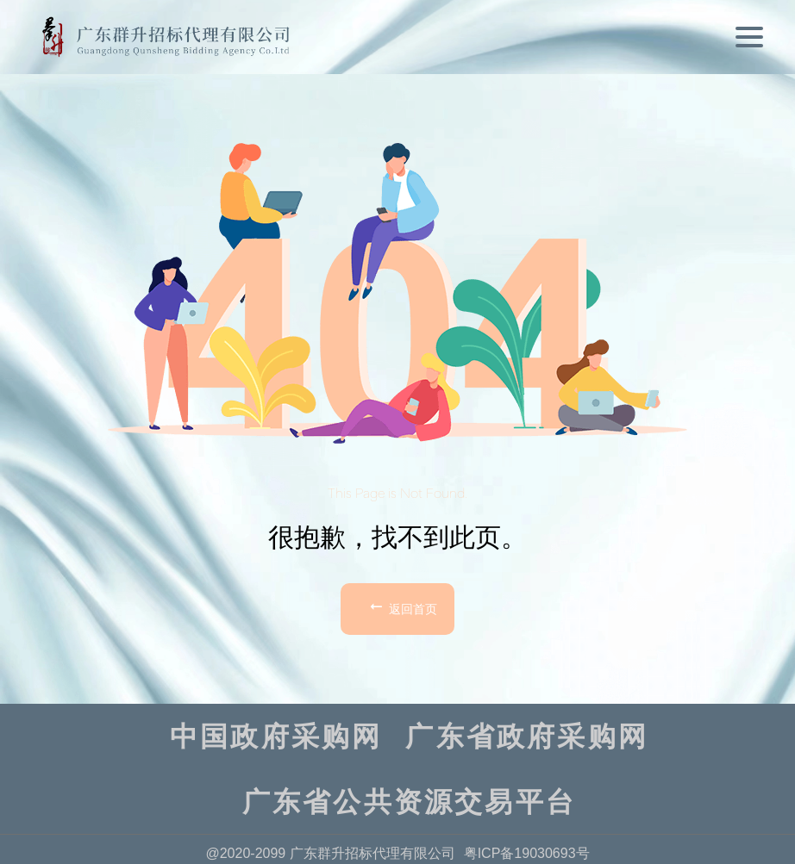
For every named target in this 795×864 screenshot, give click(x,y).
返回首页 (401, 606)
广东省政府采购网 (526, 736)
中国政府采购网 (276, 736)
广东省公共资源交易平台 (409, 802)
